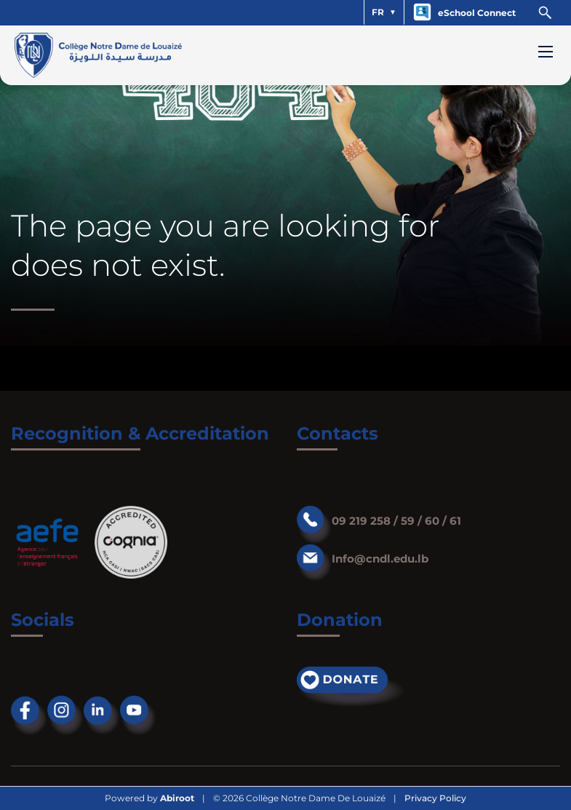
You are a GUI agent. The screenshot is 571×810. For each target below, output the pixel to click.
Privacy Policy (435, 798)
